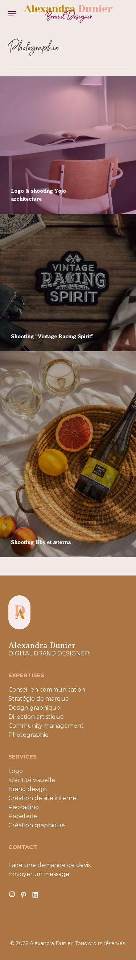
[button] (12, 13)
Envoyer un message (38, 874)
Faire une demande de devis (49, 865)
